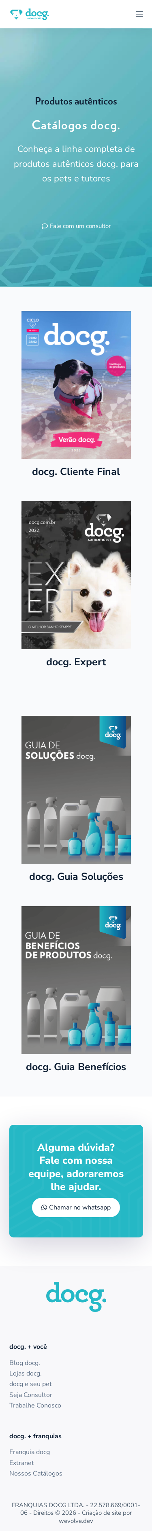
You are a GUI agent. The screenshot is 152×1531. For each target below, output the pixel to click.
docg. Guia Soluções (76, 877)
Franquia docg (29, 1452)
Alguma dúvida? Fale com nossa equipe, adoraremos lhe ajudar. (76, 1167)
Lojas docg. (25, 1373)
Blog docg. (24, 1363)
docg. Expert (76, 662)
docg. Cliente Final (76, 472)
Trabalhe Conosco (35, 1405)
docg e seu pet (30, 1384)
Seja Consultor (30, 1394)
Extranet (21, 1463)
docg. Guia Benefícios (76, 1067)
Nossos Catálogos (35, 1473)
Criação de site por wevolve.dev (95, 1517)
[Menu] (139, 14)
